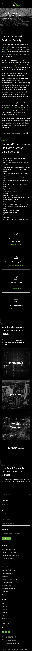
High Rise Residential (8, 570)
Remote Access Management (11, 555)
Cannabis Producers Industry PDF (16, 133)
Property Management (9, 588)
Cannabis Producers (8, 595)
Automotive (5, 576)
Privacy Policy (6, 623)
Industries (5, 612)
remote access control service (13, 107)
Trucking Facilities (7, 573)
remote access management (11, 65)
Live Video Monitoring (8, 549)
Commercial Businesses (9, 579)
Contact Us (5, 619)
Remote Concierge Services (10, 552)
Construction (6, 567)
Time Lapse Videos (8, 558)
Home (3, 603)
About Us (4, 606)
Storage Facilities (7, 582)
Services (4, 609)
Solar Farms (5, 592)
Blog (3, 616)
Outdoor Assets (6, 585)
